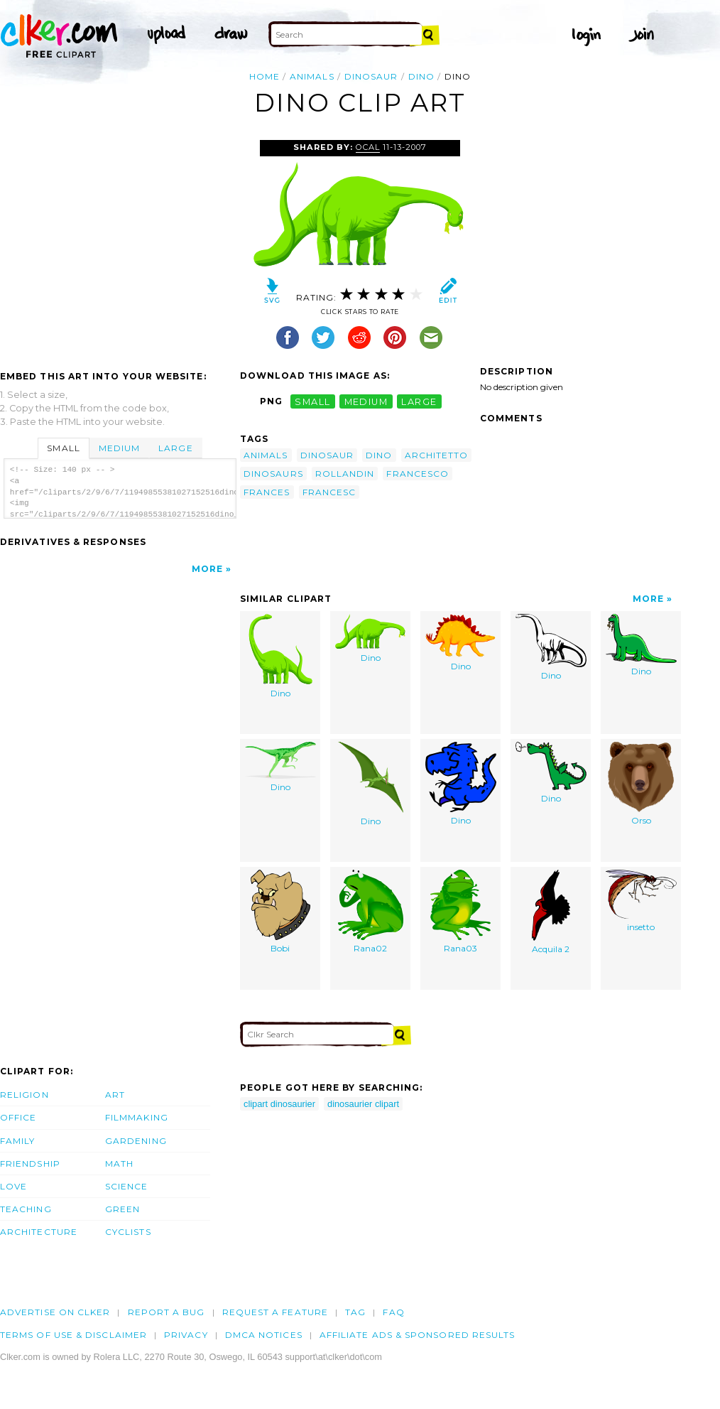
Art (115, 1094)
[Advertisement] (119, 246)
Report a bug (166, 1312)
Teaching (26, 1209)
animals (312, 76)
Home (264, 76)
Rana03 (460, 912)
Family (17, 1140)
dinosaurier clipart (363, 1103)
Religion (24, 1094)
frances (267, 492)
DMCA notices (263, 1334)
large (419, 401)
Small (63, 448)
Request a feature (275, 1312)
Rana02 (370, 912)
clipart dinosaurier (279, 1103)
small (312, 401)
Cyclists (128, 1231)
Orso (641, 784)
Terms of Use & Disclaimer (73, 1334)
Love (13, 1186)
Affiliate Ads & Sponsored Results (418, 1334)
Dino (280, 656)
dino (421, 76)
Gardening (136, 1140)
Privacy (186, 1334)
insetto (641, 901)
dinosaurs (273, 473)
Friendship (30, 1163)
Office (18, 1117)
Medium (119, 448)
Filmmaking (136, 1117)
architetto (437, 455)
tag (355, 1312)
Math (119, 1163)
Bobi (280, 912)
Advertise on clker (55, 1312)
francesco (417, 473)
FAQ (393, 1312)
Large (175, 448)
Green (122, 1209)
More (207, 568)
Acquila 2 (551, 912)
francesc (329, 492)
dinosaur (371, 76)
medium (366, 401)
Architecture (38, 1231)
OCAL (368, 147)
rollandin (345, 473)
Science (126, 1186)
